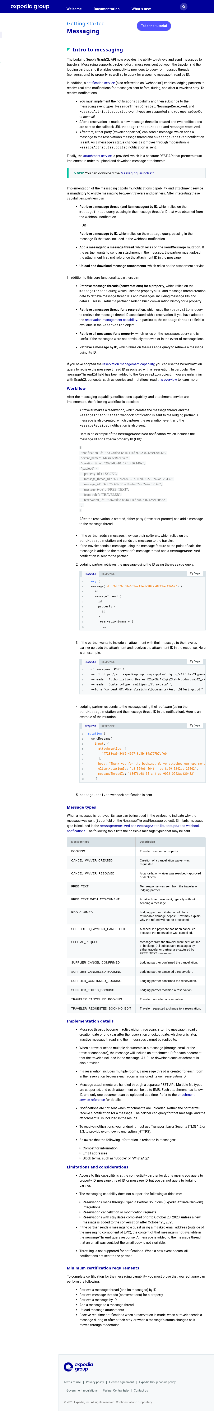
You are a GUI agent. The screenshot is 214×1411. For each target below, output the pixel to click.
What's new (141, 8)
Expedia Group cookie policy (157, 1382)
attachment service (97, 156)
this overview (167, 380)
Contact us (141, 1390)
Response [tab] (108, 574)
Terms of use (72, 1382)
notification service (101, 83)
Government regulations (82, 1390)
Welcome (74, 8)
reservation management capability (111, 320)
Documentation (107, 8)
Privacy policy (95, 1382)
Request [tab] (90, 574)
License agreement (121, 1382)
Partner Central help (116, 1390)
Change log (32, 217)
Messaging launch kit (137, 173)
